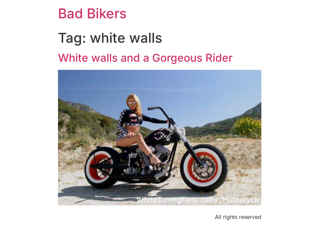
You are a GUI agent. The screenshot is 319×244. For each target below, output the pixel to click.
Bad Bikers (92, 13)
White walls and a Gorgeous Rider (145, 57)
